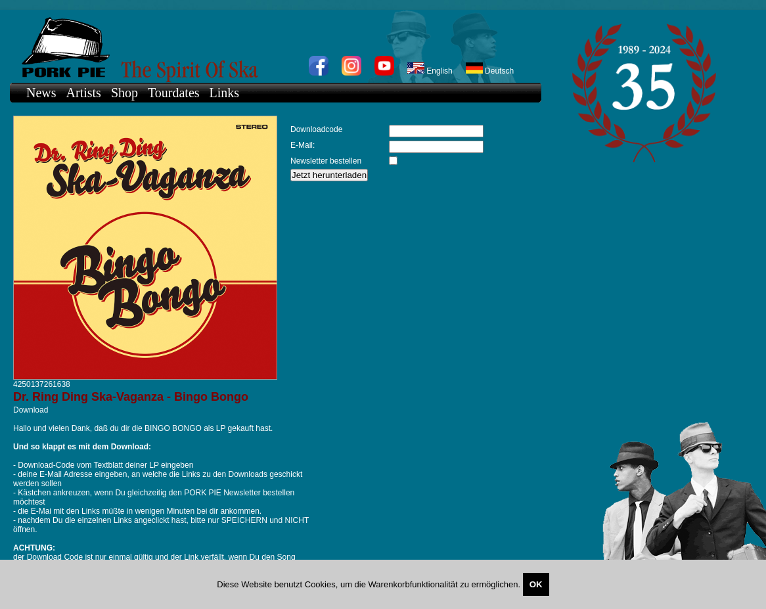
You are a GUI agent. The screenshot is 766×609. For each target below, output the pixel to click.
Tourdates (174, 92)
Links (225, 92)
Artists (83, 92)
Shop (124, 92)
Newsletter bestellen (325, 161)
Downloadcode (316, 129)
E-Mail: (302, 145)
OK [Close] (536, 584)
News (41, 92)
